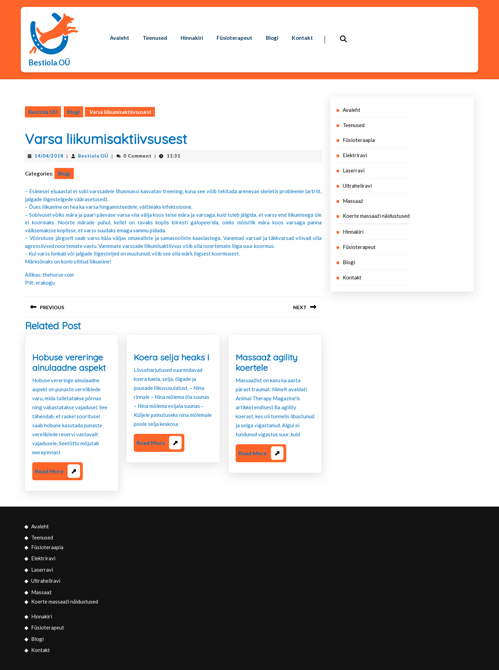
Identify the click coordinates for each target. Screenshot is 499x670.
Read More (57, 472)
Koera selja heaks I (171, 357)
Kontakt (120, 47)
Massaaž (353, 201)
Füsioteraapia (359, 140)
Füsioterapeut (236, 29)
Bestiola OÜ (49, 62)
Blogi (275, 29)
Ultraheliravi (357, 185)
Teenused (155, 29)
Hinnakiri (193, 29)
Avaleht (120, 29)
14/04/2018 (48, 156)
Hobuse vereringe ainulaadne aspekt (69, 362)
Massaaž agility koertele (266, 362)
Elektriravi (355, 155)
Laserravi (354, 170)
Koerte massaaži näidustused (376, 216)
